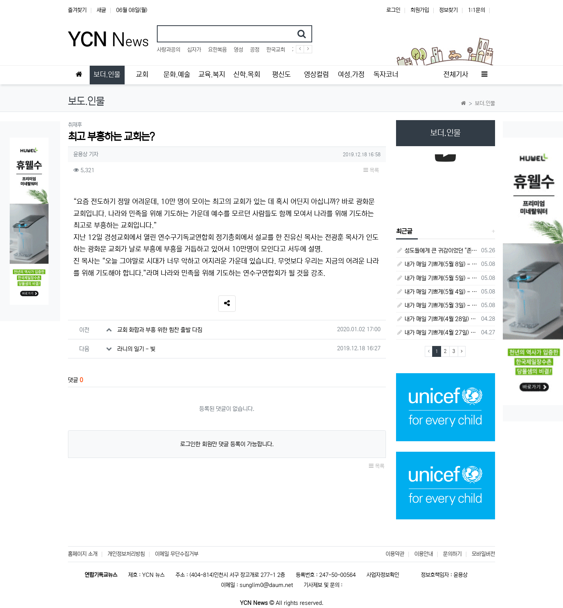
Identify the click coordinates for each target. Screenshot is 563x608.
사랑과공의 (168, 50)
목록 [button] (371, 170)
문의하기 (452, 554)
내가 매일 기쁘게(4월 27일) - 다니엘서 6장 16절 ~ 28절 (437, 332)
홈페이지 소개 (82, 554)
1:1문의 (476, 10)
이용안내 (423, 554)
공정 (254, 50)
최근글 (404, 231)
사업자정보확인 (383, 575)
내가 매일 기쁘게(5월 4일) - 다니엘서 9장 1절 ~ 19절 (437, 291)
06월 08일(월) (131, 10)
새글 (101, 10)
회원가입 (419, 10)
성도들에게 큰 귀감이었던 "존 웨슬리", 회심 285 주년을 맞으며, (437, 250)
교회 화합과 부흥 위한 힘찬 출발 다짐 (159, 330)
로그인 (393, 10)
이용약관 (395, 554)
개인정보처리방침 (126, 554)
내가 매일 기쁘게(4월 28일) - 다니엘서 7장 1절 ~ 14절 (437, 319)
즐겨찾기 (77, 10)
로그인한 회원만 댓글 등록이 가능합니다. (227, 444)
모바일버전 (483, 554)
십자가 (194, 50)
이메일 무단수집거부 (176, 554)
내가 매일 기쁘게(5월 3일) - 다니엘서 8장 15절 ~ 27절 (437, 305)
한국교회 (275, 50)
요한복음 (217, 50)
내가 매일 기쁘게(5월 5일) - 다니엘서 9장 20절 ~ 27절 (437, 278)
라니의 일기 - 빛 (136, 349)
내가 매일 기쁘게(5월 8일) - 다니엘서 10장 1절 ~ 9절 (437, 264)
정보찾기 (448, 10)
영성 (238, 50)
